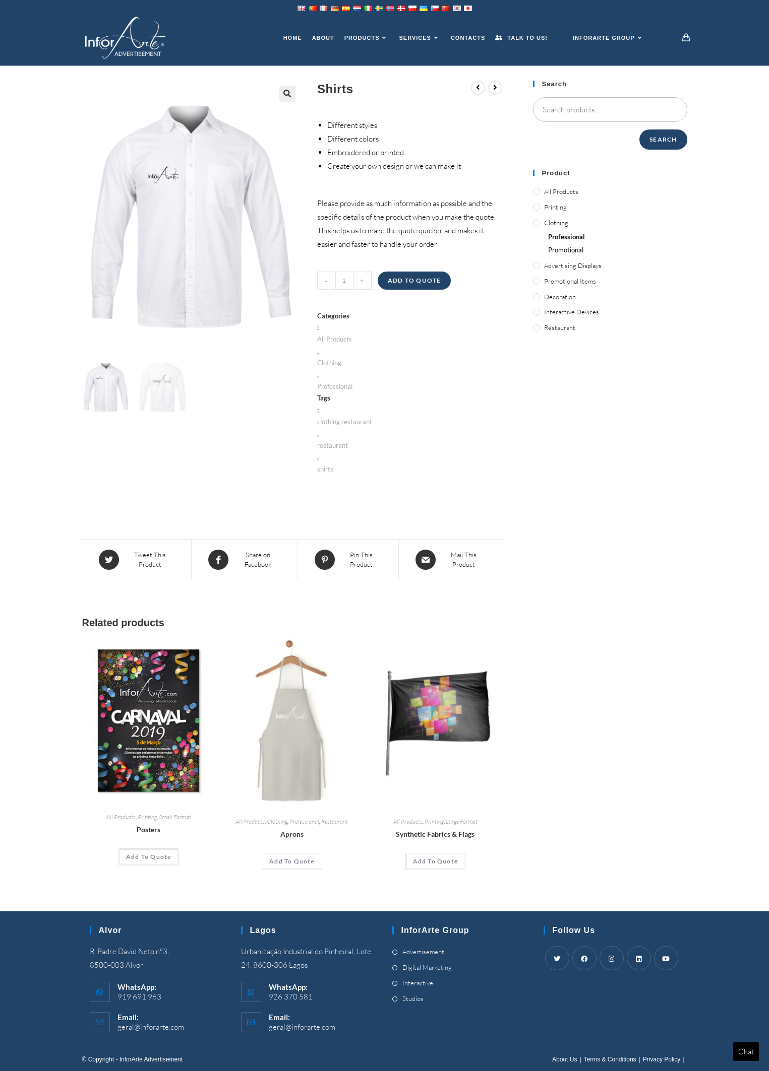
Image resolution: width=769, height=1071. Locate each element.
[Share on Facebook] (244, 560)
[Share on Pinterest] (348, 560)
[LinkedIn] (639, 958)
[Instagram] (612, 958)
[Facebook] (584, 958)
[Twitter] (557, 958)
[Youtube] (666, 958)
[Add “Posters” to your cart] (149, 856)
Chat (746, 1051)
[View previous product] (478, 88)
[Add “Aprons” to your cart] (292, 861)
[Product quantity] (344, 281)
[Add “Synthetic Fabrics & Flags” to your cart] (435, 861)
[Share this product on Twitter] (136, 560)
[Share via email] (450, 560)
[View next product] (495, 88)
